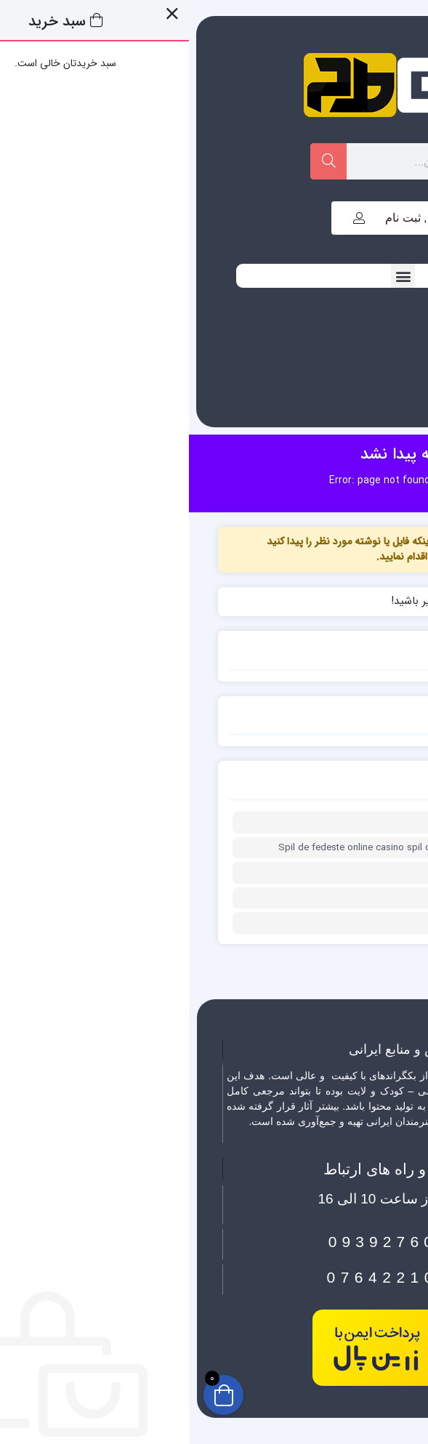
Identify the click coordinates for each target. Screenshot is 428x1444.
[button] (214, 276)
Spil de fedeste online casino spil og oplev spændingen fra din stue (235, 848)
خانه (279, 480)
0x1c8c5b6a (356, 822)
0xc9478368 (356, 898)
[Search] (139, 161)
